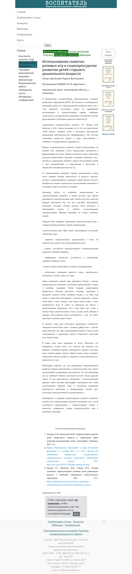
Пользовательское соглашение (60, 530)
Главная (21, 12)
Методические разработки (27, 64)
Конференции (24, 34)
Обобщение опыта (25, 91)
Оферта (78, 534)
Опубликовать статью (29, 17)
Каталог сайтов (108, 134)
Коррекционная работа (27, 85)
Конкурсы (22, 23)
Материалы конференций (26, 98)
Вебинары (22, 28)
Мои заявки (108, 53)
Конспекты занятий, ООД (26, 58)
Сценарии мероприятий (26, 71)
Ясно (76, 514)
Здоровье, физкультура (25, 78)
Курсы (20, 40)
